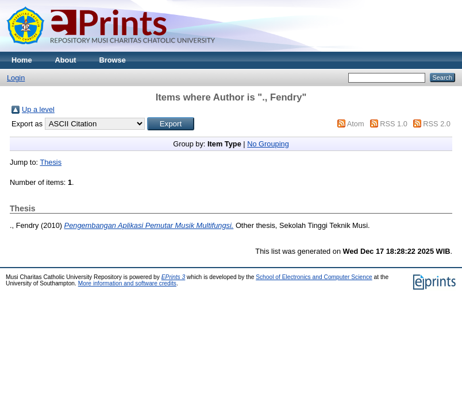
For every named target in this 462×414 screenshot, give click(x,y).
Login (16, 77)
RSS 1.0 (393, 123)
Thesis (50, 162)
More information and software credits (127, 283)
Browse (112, 60)
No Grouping (268, 144)
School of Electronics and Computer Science (314, 277)
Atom (355, 123)
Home (21, 60)
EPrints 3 (173, 277)
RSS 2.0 (437, 123)
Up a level (38, 109)
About (65, 60)
